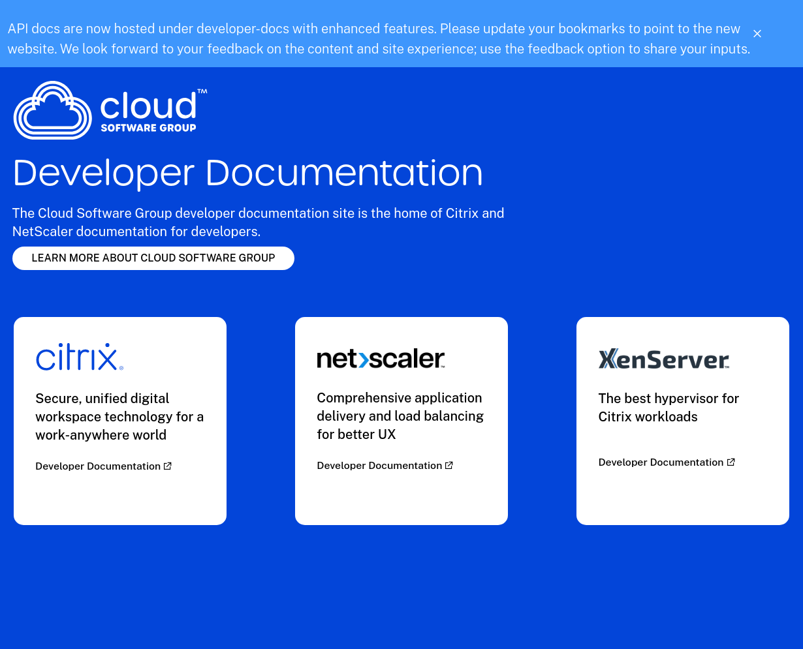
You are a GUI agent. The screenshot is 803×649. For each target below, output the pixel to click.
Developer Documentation (98, 466)
